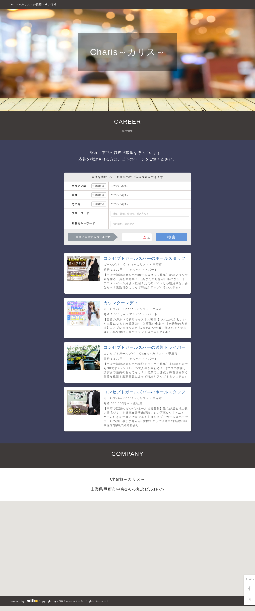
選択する (98, 186)
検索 (171, 237)
